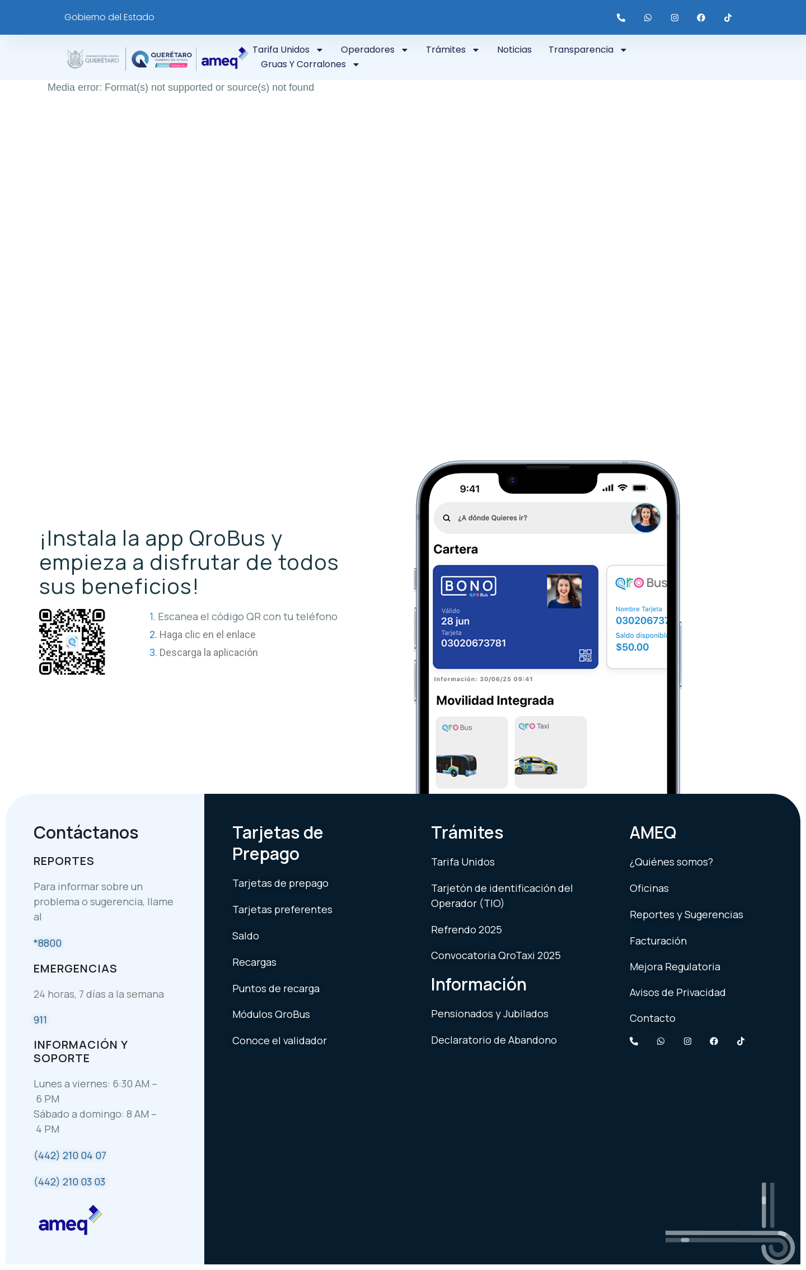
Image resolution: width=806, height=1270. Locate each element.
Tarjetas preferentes (282, 909)
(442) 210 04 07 (70, 1155)
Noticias (514, 49)
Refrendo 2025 (466, 929)
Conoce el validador (279, 1040)
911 (40, 1019)
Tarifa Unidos (288, 50)
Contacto (653, 1018)
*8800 (48, 943)
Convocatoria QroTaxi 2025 (496, 955)
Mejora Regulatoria (675, 966)
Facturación (658, 940)
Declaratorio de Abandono (494, 1039)
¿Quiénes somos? (671, 861)
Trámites (453, 50)
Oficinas (649, 888)
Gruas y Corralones (310, 64)
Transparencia (588, 50)
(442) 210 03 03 (69, 1181)
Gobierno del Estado (109, 17)
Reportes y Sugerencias (686, 914)
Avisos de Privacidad (678, 992)
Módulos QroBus (271, 1014)
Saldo (245, 935)
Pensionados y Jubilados (490, 1013)
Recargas (254, 962)
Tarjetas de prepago (280, 883)
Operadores (375, 50)
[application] (335, 247)
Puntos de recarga (276, 988)
